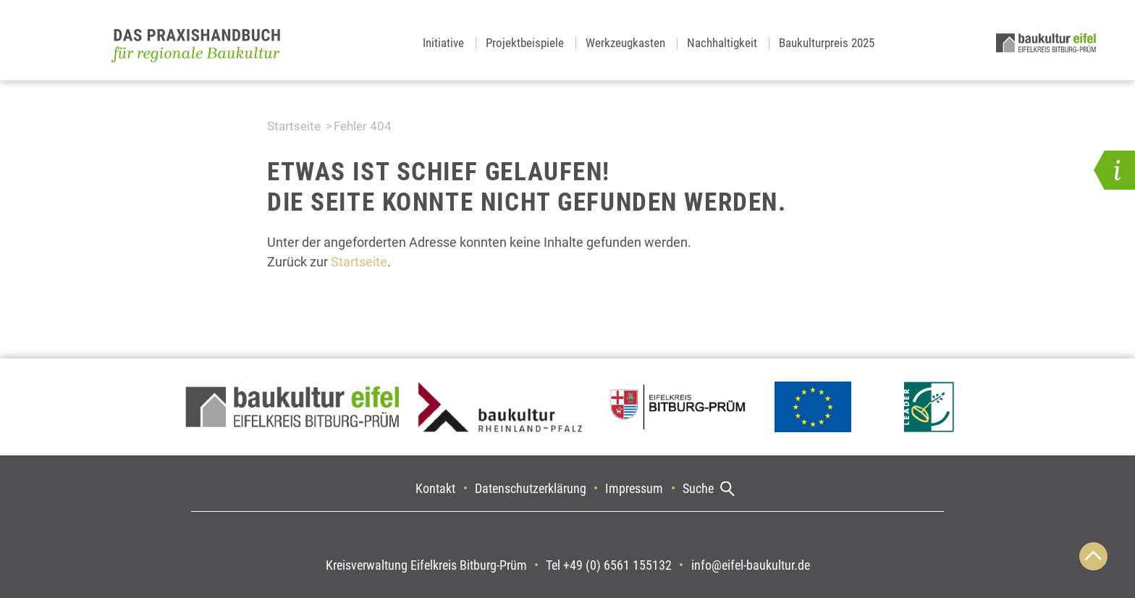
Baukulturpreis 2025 (826, 42)
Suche (698, 488)
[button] (1114, 170)
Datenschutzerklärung (530, 488)
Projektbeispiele (525, 42)
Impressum (634, 488)
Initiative (443, 42)
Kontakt (435, 488)
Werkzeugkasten (625, 42)
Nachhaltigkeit (722, 42)
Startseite (294, 126)
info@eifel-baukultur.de (750, 565)
